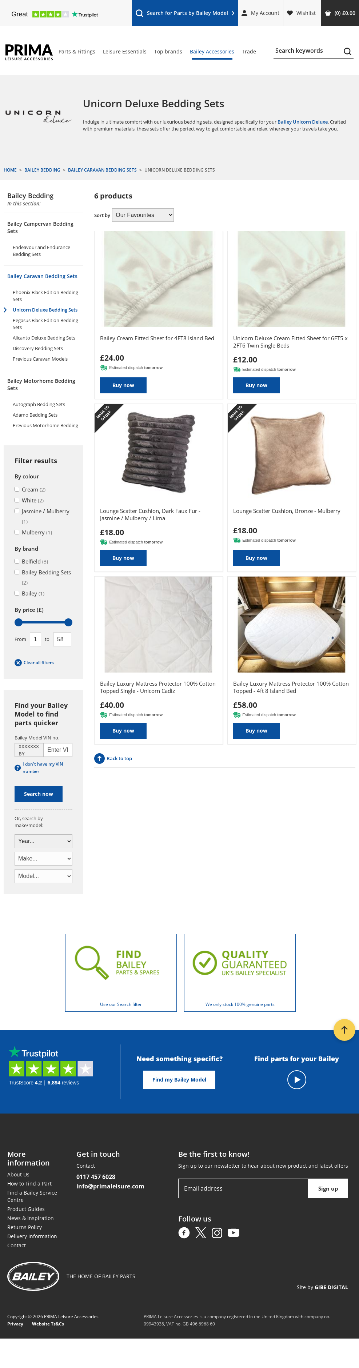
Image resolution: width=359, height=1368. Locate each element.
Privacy (15, 1324)
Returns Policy (24, 1227)
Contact (16, 1245)
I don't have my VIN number (39, 767)
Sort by (102, 215)
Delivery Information (32, 1236)
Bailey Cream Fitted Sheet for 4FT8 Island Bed (157, 338)
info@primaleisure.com (110, 1186)
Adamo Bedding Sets (35, 415)
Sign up (328, 1188)
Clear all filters (34, 662)
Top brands (168, 51)
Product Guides (26, 1208)
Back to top (113, 758)
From (20, 639)
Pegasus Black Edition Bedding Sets (45, 323)
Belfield (31, 561)
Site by (322, 1287)
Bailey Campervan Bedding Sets (40, 227)
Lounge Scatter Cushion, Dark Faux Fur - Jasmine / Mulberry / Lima (150, 514)
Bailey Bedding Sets (43, 577)
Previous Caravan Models (40, 359)
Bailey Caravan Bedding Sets (42, 276)
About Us (18, 1174)
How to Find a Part (29, 1183)
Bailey (29, 593)
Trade (249, 51)
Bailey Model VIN (37, 737)
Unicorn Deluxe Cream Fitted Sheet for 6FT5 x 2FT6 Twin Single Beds (290, 341)
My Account (260, 12)
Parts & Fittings (77, 51)
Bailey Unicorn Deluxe (303, 122)
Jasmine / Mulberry (42, 516)
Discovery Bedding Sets (38, 348)
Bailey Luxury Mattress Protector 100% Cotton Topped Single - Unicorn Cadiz (158, 687)
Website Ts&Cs (48, 1324)
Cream (30, 489)
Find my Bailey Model (179, 1079)
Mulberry (33, 532)
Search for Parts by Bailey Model (184, 14)
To (47, 639)
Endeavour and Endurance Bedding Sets (41, 250)
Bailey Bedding (30, 195)
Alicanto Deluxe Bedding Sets (44, 337)
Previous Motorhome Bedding (45, 425)
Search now (38, 793)
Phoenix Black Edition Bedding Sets (45, 295)
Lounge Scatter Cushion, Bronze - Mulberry (286, 510)
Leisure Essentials (125, 51)
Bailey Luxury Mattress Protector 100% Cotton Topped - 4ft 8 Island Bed (291, 687)
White (29, 500)
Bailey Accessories (212, 51)
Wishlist (301, 12)
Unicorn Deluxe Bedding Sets (45, 309)
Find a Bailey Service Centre (32, 1196)
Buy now (123, 385)
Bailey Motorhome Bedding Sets (41, 384)
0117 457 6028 (95, 1176)
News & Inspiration (30, 1218)
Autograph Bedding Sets (39, 404)
